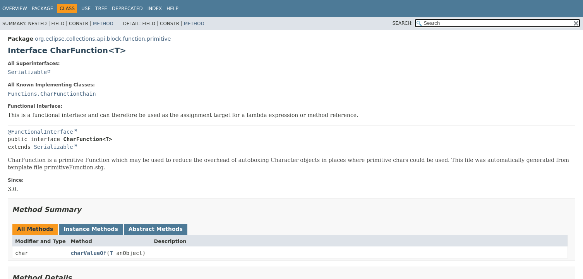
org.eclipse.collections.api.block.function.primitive (103, 39)
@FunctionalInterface (40, 132)
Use (86, 8)
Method (103, 23)
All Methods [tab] (35, 229)
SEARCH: (403, 23)
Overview (14, 8)
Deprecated (127, 8)
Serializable (27, 72)
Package (42, 8)
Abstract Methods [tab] (156, 229)
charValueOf (88, 253)
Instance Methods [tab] (90, 229)
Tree (101, 8)
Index (154, 8)
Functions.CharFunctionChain (52, 94)
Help (172, 8)
